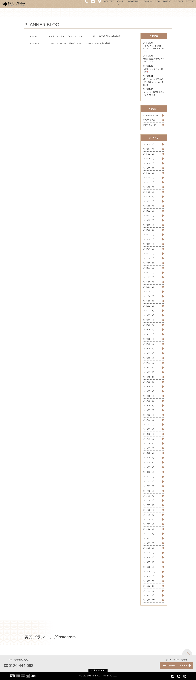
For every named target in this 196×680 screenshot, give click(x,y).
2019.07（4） (149, 391)
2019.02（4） (149, 415)
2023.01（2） (149, 253)
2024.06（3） (149, 187)
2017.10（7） (149, 491)
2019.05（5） (149, 400)
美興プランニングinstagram (50, 637)
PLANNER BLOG (150, 115)
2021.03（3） (149, 301)
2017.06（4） (149, 509)
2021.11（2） (149, 277)
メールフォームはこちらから (174, 665)
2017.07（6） (149, 505)
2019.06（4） (149, 396)
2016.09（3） (149, 552)
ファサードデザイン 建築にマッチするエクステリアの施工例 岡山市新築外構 (84, 36)
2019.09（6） (149, 381)
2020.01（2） (149, 362)
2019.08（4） (149, 386)
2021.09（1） (149, 282)
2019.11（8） (149, 372)
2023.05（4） (149, 244)
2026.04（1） (149, 149)
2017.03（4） (149, 524)
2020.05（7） (149, 343)
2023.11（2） (149, 215)
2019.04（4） (149, 405)
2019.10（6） (149, 377)
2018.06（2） (149, 452)
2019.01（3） (149, 419)
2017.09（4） (149, 495)
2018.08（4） (149, 443)
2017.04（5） (149, 519)
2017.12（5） (149, 481)
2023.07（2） (149, 234)
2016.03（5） (149, 581)
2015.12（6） (149, 595)
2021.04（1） (149, 296)
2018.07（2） (149, 448)
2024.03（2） (149, 201)
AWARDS (167, 1)
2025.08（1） (149, 158)
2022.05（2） (149, 263)
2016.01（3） (149, 590)
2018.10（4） (149, 434)
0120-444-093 (21, 665)
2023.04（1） (149, 248)
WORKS (147, 1)
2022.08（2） (149, 258)
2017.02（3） (149, 528)
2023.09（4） (149, 225)
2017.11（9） (149, 486)
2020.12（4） (149, 315)
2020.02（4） (149, 358)
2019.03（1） (149, 410)
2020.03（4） (149, 353)
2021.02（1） (149, 305)
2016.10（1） (149, 547)
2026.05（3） (149, 144)
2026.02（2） (149, 153)
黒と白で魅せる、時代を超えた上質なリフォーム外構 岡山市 (153, 82)
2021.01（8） (149, 310)
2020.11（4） (149, 320)
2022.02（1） (149, 272)
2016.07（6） (149, 562)
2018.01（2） (149, 476)
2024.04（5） (149, 196)
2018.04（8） (149, 462)
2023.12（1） (149, 210)
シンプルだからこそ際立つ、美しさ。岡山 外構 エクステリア (153, 49)
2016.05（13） (149, 571)
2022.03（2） (149, 267)
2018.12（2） (149, 424)
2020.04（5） (149, 348)
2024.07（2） (149, 182)
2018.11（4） (149, 429)
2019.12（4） (149, 367)
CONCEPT (109, 1)
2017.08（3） (149, 500)
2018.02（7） (149, 472)
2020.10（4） (149, 324)
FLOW (157, 1)
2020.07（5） (149, 334)
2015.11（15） (149, 600)
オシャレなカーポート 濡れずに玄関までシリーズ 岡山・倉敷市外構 (79, 43)
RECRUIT (190, 1)
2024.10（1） (149, 177)
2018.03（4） (149, 467)
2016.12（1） (149, 538)
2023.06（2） (149, 239)
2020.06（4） (149, 339)
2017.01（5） (149, 533)
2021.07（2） (149, 286)
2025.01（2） (149, 172)
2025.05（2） (149, 168)
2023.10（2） (149, 220)
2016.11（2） (149, 543)
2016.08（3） (149, 557)
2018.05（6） (149, 457)
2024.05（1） (149, 191)
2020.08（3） (149, 329)
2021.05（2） (149, 291)
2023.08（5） (149, 229)
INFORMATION (134, 1)
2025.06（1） (149, 163)
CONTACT (178, 1)
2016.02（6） (149, 585)
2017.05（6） (149, 514)
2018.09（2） (149, 438)
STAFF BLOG (149, 120)
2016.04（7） (149, 576)
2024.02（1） (149, 206)
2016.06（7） (149, 567)
